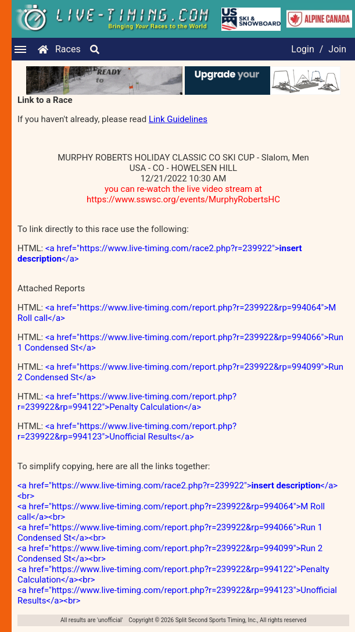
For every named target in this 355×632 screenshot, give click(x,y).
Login (302, 49)
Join (337, 49)
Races (68, 49)
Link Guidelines (178, 119)
